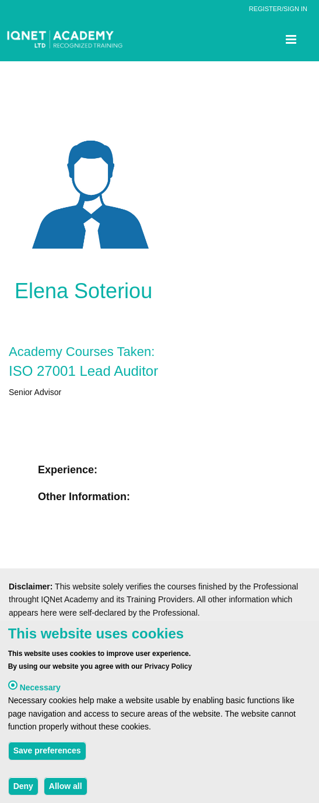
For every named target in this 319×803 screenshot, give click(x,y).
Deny (23, 789)
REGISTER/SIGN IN (278, 8)
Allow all (65, 789)
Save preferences (47, 754)
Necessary (40, 691)
